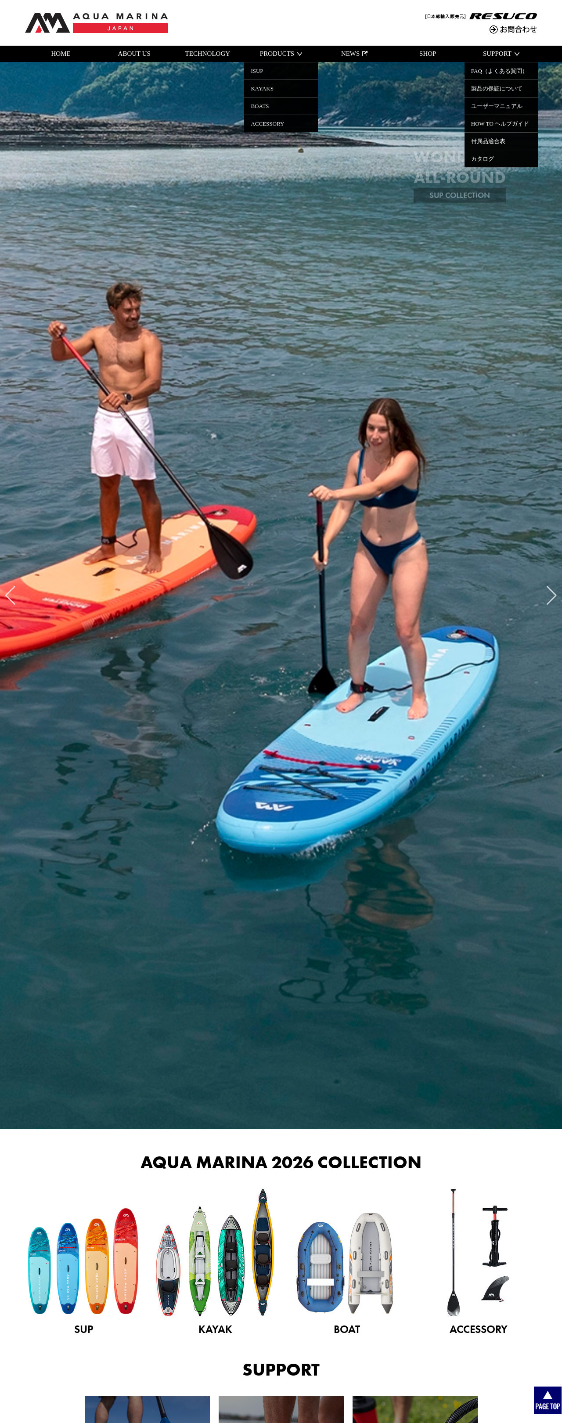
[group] (281, 595)
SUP (83, 1261)
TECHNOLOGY (208, 53)
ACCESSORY (478, 1261)
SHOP (427, 53)
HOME (60, 53)
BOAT (347, 1261)
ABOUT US (134, 53)
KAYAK (215, 1261)
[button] (10, 595)
